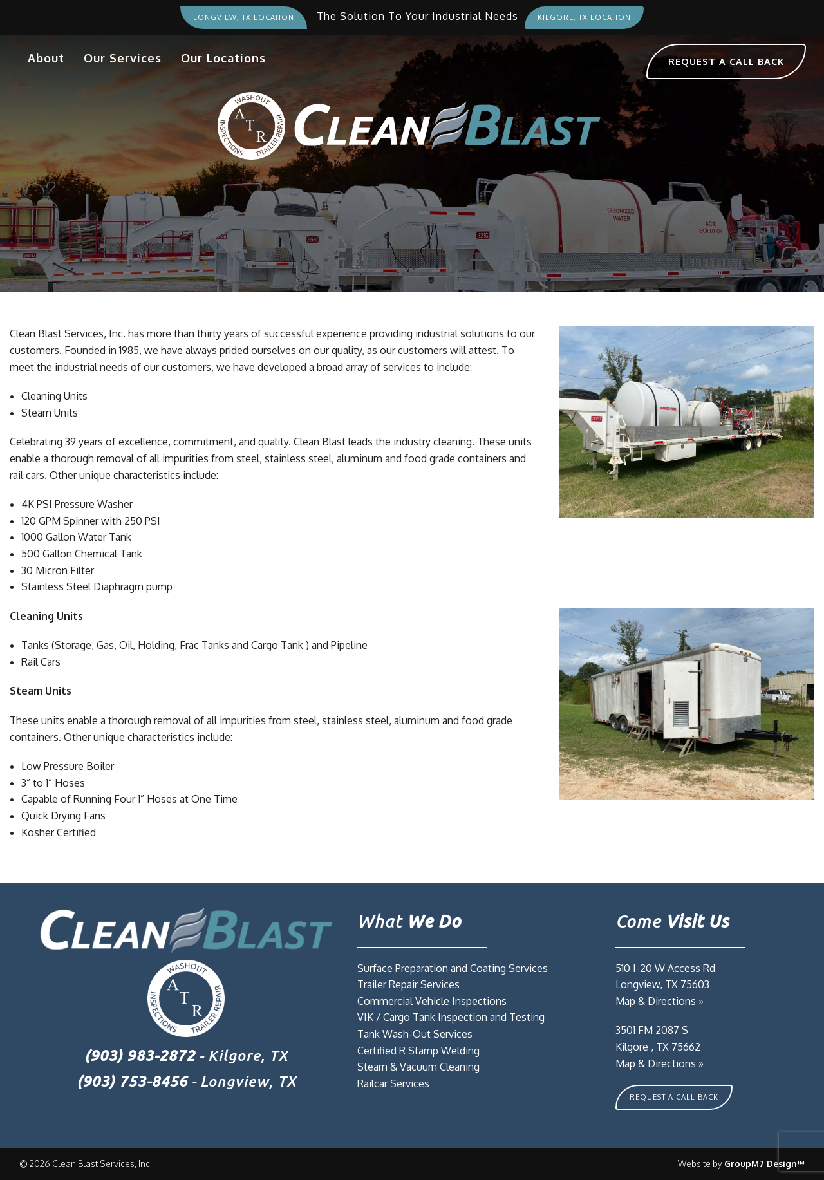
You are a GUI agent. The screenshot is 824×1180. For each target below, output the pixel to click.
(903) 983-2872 (139, 1055)
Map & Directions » (659, 1001)
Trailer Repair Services (408, 984)
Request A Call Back (674, 1096)
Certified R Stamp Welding (418, 1050)
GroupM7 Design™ (764, 1163)
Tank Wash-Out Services (415, 1033)
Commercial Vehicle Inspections (432, 1001)
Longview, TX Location (243, 17)
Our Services (123, 58)
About (46, 58)
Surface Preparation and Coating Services (452, 968)
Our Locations (223, 58)
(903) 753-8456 (132, 1081)
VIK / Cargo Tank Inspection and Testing (451, 1017)
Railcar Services (393, 1083)
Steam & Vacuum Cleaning (418, 1066)
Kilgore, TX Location (584, 17)
